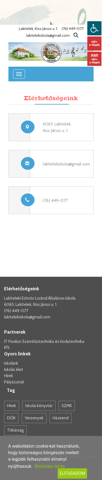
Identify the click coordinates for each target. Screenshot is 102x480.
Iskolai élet (13, 369)
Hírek (8, 375)
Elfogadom (72, 473)
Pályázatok (14, 382)
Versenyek (34, 418)
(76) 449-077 (16, 310)
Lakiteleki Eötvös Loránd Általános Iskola (40, 298)
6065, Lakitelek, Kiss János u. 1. (30, 304)
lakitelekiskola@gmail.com (66, 164)
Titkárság (15, 430)
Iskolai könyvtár (38, 405)
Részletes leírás (50, 466)
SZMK (66, 405)
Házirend (60, 418)
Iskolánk (11, 363)
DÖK (11, 418)
